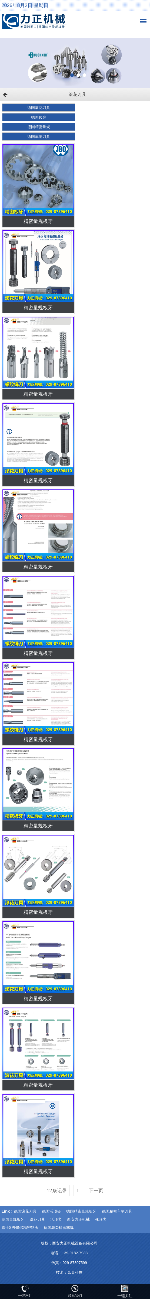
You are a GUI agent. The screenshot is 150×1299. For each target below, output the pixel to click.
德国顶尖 (38, 117)
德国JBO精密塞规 (59, 1227)
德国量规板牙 (13, 1219)
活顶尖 (56, 1219)
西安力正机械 (78, 1219)
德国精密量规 (38, 127)
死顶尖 (100, 1219)
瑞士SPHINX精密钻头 (20, 1227)
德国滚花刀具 (38, 107)
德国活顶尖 (51, 1211)
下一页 (96, 1190)
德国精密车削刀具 (117, 1211)
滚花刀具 (37, 1219)
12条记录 (57, 1190)
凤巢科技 (74, 1272)
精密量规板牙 (38, 221)
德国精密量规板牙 (81, 1211)
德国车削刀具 (38, 136)
